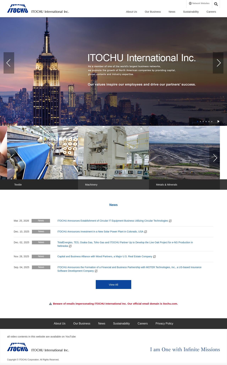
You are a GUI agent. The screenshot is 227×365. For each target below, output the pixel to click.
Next (218, 63)
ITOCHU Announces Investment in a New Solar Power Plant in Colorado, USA (102, 231)
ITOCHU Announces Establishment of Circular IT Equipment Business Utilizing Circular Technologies (114, 220)
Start (218, 121)
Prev (9, 63)
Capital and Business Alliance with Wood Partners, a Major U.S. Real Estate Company (106, 256)
